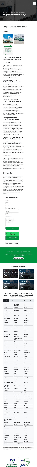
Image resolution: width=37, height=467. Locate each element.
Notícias (26, 434)
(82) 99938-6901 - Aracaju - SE (11, 456)
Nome (28, 37)
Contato (26, 435)
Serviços (10, 434)
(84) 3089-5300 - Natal (10, 446)
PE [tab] (6, 249)
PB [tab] (12, 249)
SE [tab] (30, 249)
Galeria (10, 435)
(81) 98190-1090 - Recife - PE (11, 451)
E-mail (28, 42)
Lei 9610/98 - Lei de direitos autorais (25, 398)
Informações (10, 12)
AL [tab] (18, 249)
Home (5, 12)
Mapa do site (26, 437)
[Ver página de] (5, 224)
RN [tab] (24, 249)
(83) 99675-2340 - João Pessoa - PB (12, 448)
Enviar (29, 65)
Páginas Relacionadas (30, 84)
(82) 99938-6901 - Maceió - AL (11, 453)
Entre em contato (18, 206)
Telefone (29, 48)
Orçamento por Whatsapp (30, 71)
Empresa (27, 432)
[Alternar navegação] (34, 3)
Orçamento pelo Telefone (30, 77)
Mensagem (29, 53)
